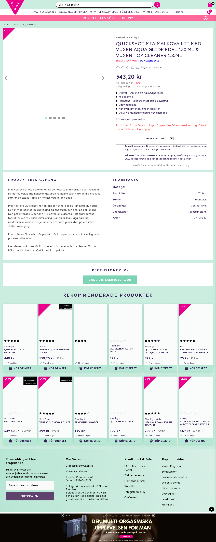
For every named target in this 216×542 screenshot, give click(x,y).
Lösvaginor (169, 493)
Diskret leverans (134, 475)
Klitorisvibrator (171, 488)
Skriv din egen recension (110, 279)
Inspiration (18, 24)
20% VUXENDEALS (148, 61)
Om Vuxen (130, 497)
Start (7, 24)
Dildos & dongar (171, 482)
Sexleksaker (169, 471)
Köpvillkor (130, 486)
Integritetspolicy (134, 491)
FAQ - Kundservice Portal (135, 468)
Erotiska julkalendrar (174, 477)
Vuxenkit (32, 24)
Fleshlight (134, 37)
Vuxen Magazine (172, 466)
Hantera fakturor (134, 481)
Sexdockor (168, 499)
